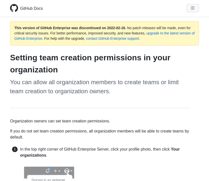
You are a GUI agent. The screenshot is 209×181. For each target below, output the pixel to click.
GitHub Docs (31, 8)
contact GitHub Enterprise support (112, 38)
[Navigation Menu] (192, 8)
